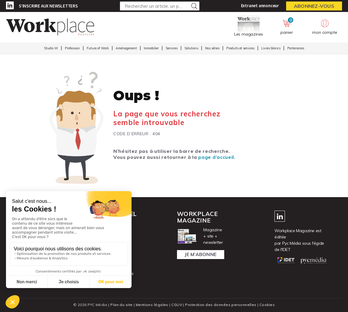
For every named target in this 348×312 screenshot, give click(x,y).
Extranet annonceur (260, 5)
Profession (72, 48)
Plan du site (121, 304)
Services (172, 48)
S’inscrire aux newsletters (48, 6)
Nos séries (212, 48)
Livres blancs (270, 48)
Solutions (191, 48)
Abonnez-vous (314, 6)
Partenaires (295, 48)
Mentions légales (152, 304)
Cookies (267, 304)
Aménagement (126, 48)
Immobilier (151, 48)
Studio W (51, 48)
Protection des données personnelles (220, 304)
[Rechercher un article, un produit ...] (159, 5)
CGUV (176, 304)
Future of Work (98, 48)
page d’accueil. (216, 157)
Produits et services (240, 48)
